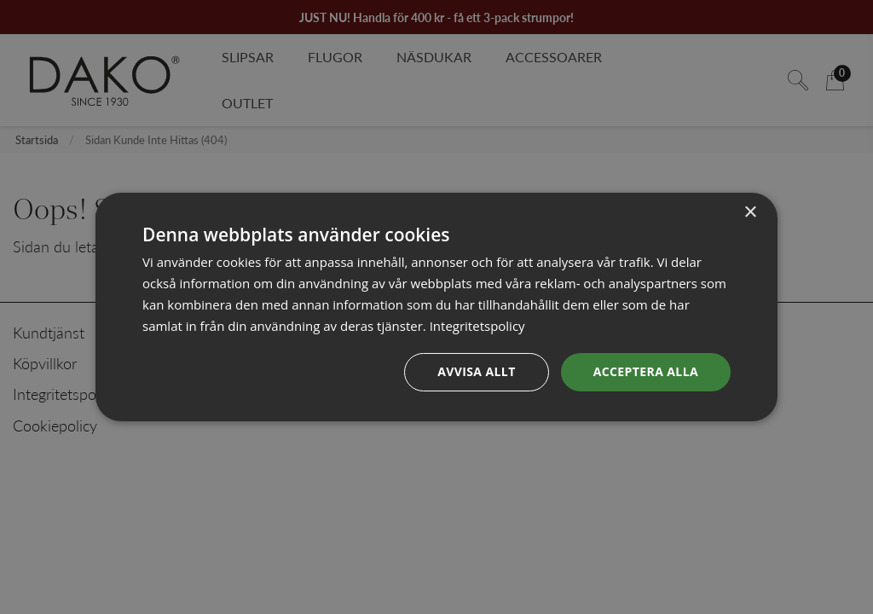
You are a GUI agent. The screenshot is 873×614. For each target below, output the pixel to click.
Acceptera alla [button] (645, 371)
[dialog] (436, 307)
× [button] (749, 212)
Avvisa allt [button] (476, 371)
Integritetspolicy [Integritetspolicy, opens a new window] (477, 325)
